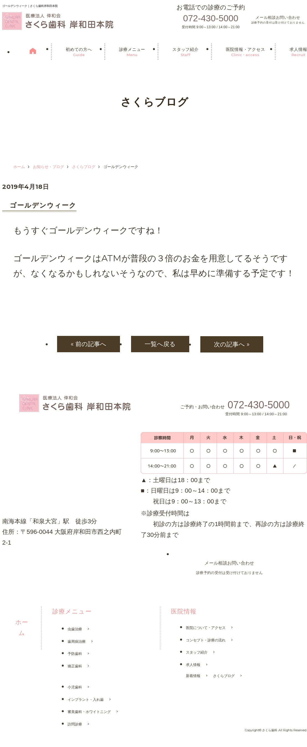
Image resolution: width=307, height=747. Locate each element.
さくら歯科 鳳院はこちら (33, 560)
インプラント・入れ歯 (86, 700)
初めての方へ (79, 52)
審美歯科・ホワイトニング (89, 712)
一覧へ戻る (160, 344)
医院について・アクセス (206, 628)
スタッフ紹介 (185, 52)
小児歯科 (75, 687)
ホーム (19, 166)
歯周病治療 (77, 642)
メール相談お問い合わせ (278, 20)
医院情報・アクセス (245, 52)
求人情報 (193, 665)
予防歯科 (75, 654)
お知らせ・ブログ (48, 166)
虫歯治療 (75, 629)
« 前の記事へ (87, 344)
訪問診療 (75, 724)
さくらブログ (83, 166)
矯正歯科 (75, 666)
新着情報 (193, 676)
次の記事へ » (233, 344)
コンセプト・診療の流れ (206, 640)
